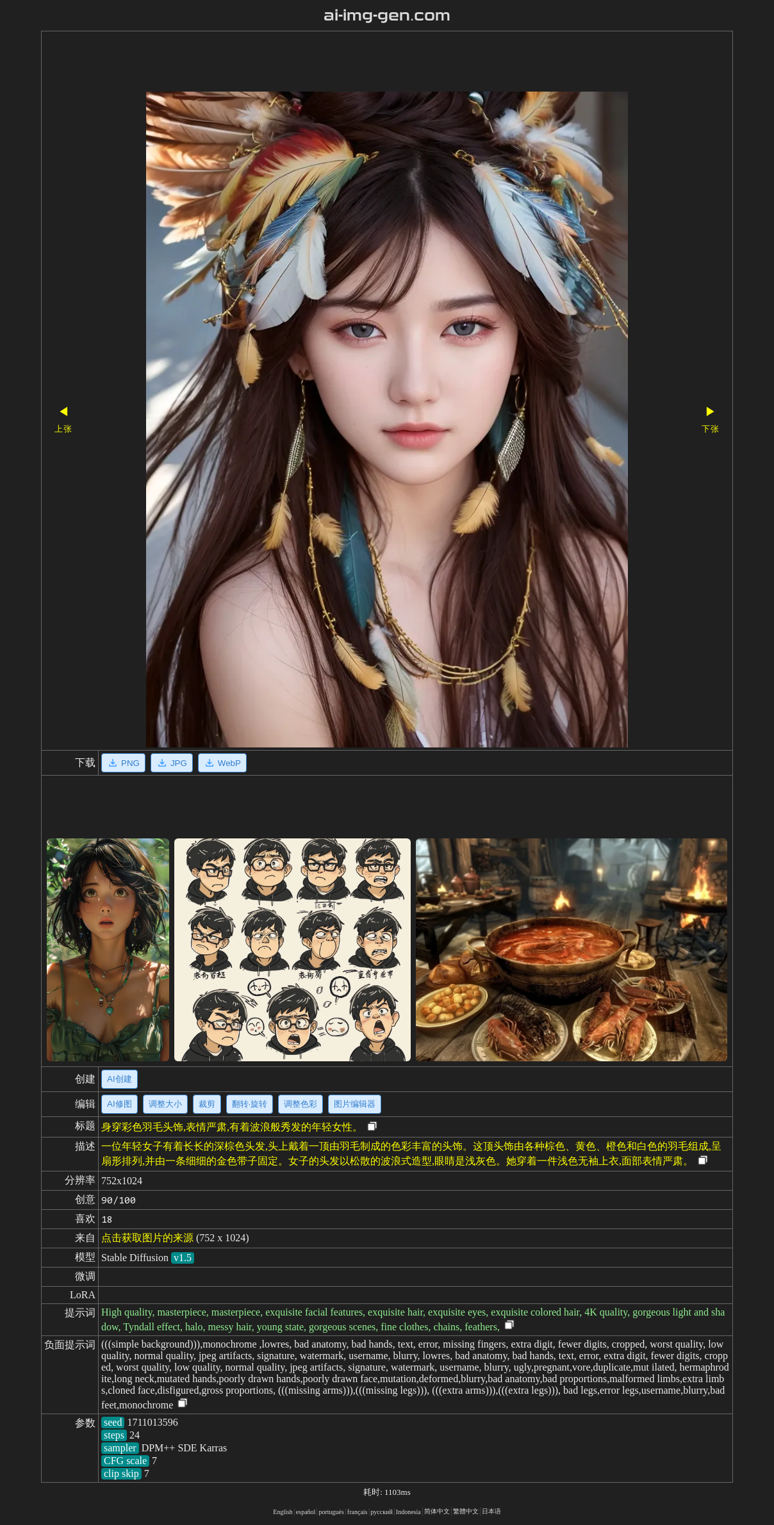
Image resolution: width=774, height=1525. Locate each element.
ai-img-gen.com (387, 15)
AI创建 (119, 1079)
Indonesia (408, 1511)
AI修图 (119, 1104)
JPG (171, 763)
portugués (330, 1511)
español (306, 1511)
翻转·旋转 (250, 1104)
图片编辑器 (354, 1104)
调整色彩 (300, 1104)
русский (382, 1511)
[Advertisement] (364, 63)
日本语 (491, 1511)
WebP (222, 763)
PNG (123, 763)
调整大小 (165, 1104)
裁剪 (207, 1104)
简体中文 (437, 1511)
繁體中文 (466, 1511)
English (283, 1511)
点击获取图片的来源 (147, 1237)
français (357, 1511)
